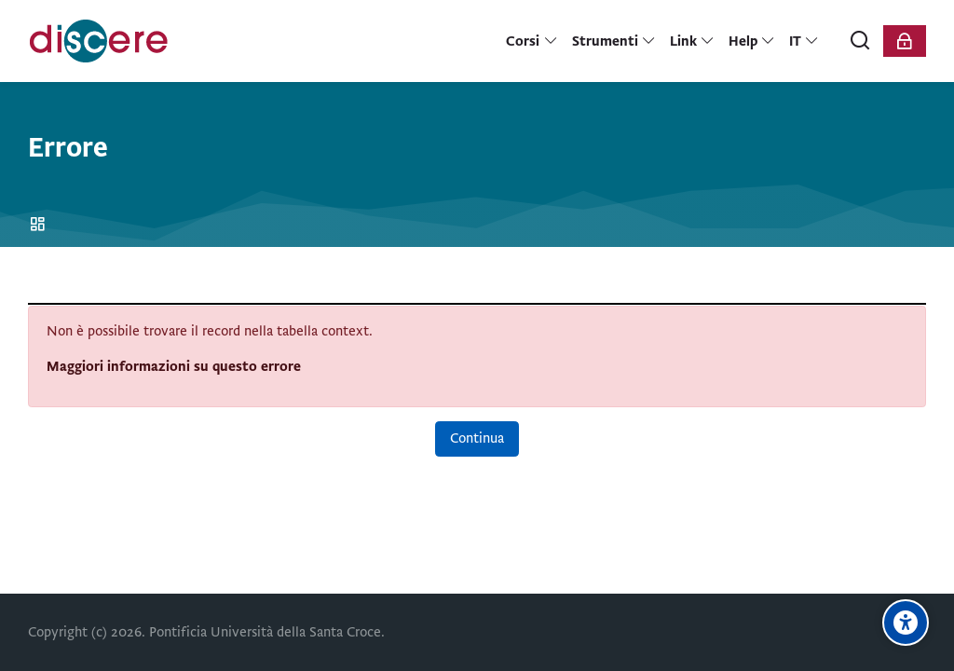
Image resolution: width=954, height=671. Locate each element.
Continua (477, 438)
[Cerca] (861, 41)
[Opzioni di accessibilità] (905, 622)
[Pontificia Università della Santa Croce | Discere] (99, 41)
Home (40, 225)
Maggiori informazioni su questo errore (174, 366)
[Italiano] (804, 41)
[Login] (904, 41)
